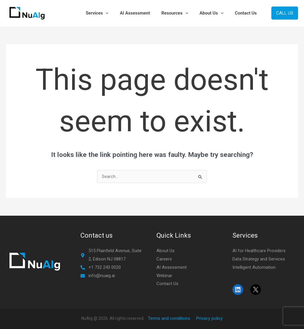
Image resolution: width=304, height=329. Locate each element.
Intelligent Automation (254, 267)
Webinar (164, 275)
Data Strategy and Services (258, 259)
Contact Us (247, 13)
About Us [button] (215, 13)
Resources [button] (180, 13)
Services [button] (108, 13)
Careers (164, 259)
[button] (117, 13)
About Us (165, 250)
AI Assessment (144, 13)
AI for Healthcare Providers (259, 250)
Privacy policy (209, 318)
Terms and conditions (169, 318)
